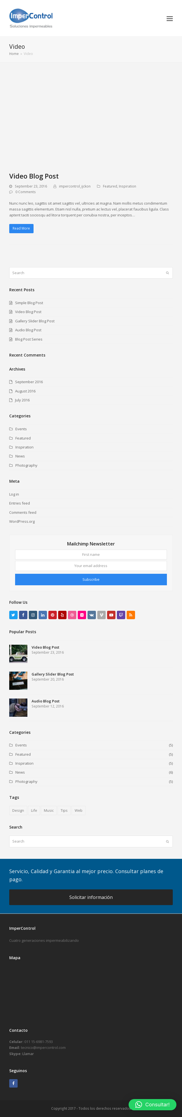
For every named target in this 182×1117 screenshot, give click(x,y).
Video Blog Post (34, 176)
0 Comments (25, 191)
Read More (21, 228)
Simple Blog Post (29, 302)
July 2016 (22, 400)
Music (49, 810)
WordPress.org (22, 521)
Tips (64, 810)
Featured (110, 186)
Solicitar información (91, 897)
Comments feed (22, 512)
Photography (26, 465)
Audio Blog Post (28, 329)
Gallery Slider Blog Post (35, 320)
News (20, 456)
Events (21, 428)
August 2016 (25, 391)
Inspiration (127, 186)
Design (18, 810)
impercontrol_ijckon (75, 186)
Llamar (28, 1053)
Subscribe (91, 579)
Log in (14, 494)
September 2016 (29, 381)
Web (78, 810)
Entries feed (19, 503)
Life (34, 810)
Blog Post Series (28, 339)
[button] (170, 18)
